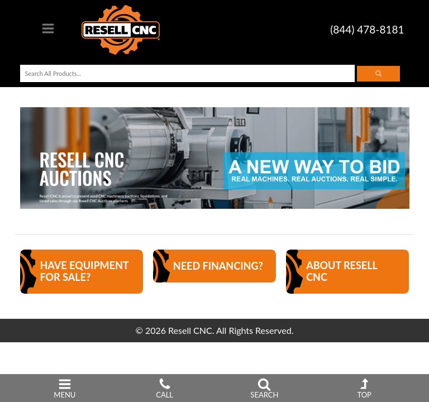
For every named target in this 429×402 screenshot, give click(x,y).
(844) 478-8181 (367, 29)
